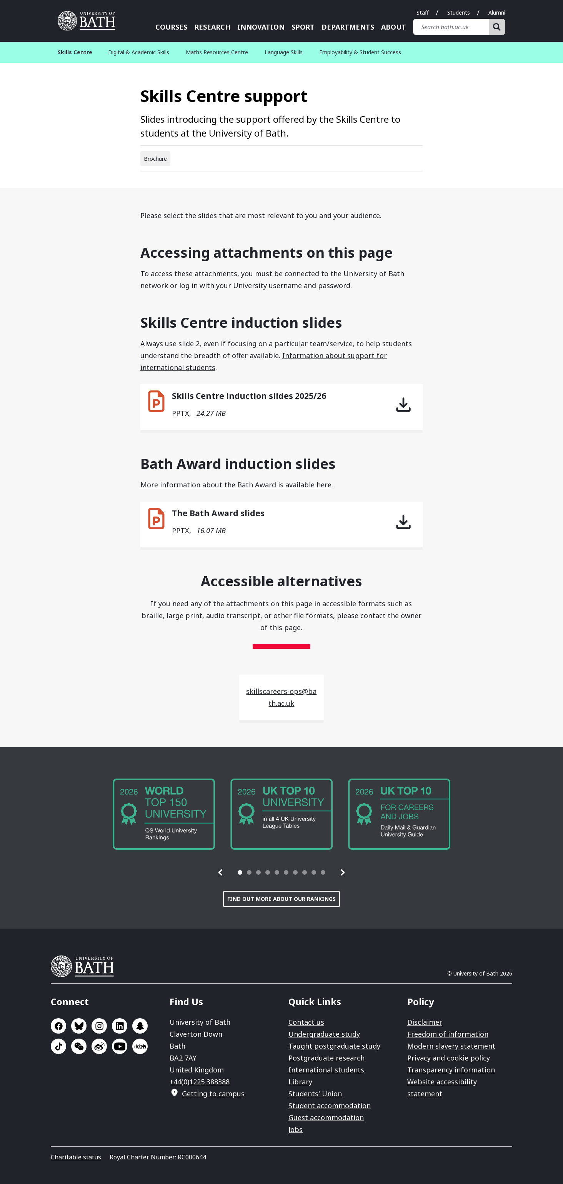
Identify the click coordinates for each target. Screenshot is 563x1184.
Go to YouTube (119, 1046)
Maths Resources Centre (217, 52)
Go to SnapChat (140, 1026)
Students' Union (315, 1093)
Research (212, 27)
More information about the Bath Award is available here (235, 484)
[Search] (497, 27)
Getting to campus (213, 1093)
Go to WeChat (79, 1046)
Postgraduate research (326, 1057)
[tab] (240, 872)
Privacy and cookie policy (448, 1057)
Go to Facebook (58, 1026)
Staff (422, 12)
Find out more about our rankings (281, 898)
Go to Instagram (99, 1026)
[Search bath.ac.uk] (451, 27)
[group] (164, 814)
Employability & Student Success (360, 52)
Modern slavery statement (451, 1046)
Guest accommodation (326, 1117)
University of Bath (85, 966)
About (393, 27)
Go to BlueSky (79, 1026)
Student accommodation (329, 1105)
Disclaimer (424, 1022)
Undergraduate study (324, 1034)
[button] (220, 872)
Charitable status (76, 1157)
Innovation (261, 27)
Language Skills (284, 52)
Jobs (295, 1129)
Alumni (496, 12)
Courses (171, 27)
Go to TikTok (58, 1046)
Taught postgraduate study (334, 1046)
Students (458, 12)
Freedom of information (447, 1034)
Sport (303, 27)
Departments (347, 27)
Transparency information (451, 1069)
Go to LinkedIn (119, 1026)
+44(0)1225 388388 (200, 1081)
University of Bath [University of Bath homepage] (89, 21)
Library (300, 1081)
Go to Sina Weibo (99, 1046)
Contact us (306, 1022)
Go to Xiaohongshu (140, 1046)
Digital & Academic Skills (138, 52)
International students (326, 1069)
